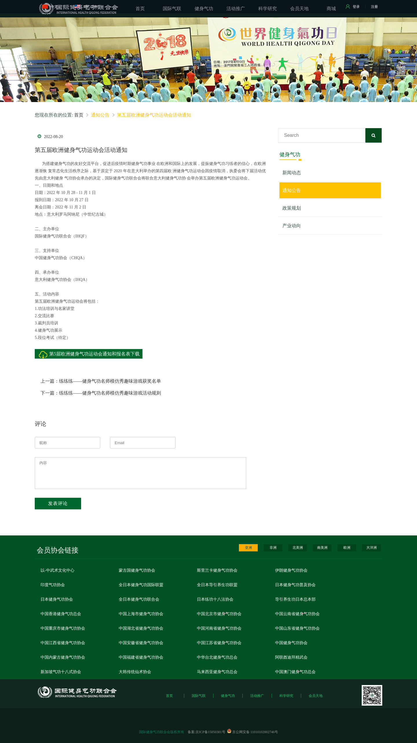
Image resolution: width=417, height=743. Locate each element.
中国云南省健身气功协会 (297, 614)
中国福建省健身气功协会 (141, 657)
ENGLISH (86, 7)
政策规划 (291, 208)
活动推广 (257, 696)
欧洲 (346, 548)
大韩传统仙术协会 (135, 672)
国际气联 (199, 696)
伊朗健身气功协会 (291, 570)
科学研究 (286, 696)
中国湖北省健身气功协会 (141, 628)
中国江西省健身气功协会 (63, 643)
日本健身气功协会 (57, 599)
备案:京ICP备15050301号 (206, 732)
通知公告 (291, 190)
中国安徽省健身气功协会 (141, 643)
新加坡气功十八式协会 (61, 672)
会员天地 (316, 696)
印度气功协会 (53, 585)
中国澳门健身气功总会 (295, 672)
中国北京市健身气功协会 (219, 614)
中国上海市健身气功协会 (141, 614)
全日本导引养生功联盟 (217, 585)
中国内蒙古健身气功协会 (63, 657)
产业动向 (291, 225)
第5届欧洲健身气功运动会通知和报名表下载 (94, 353)
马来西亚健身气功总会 (217, 672)
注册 (374, 7)
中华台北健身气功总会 (217, 657)
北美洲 (297, 548)
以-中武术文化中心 (57, 570)
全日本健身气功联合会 (139, 599)
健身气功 (228, 696)
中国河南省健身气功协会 (219, 628)
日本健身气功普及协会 (295, 585)
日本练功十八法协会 (215, 599)
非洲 (273, 548)
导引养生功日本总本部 (295, 599)
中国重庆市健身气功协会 (63, 628)
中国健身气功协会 (291, 643)
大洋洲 (371, 548)
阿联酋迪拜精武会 (291, 657)
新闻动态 (291, 172)
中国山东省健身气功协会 (297, 628)
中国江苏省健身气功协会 (219, 643)
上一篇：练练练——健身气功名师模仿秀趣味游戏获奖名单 (101, 381)
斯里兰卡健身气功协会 (217, 570)
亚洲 (248, 548)
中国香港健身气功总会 (61, 614)
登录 (353, 6)
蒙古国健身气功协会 (137, 570)
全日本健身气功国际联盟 (141, 585)
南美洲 (322, 548)
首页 (78, 114)
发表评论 (58, 503)
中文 (50, 7)
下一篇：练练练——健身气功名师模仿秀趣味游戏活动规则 (101, 392)
